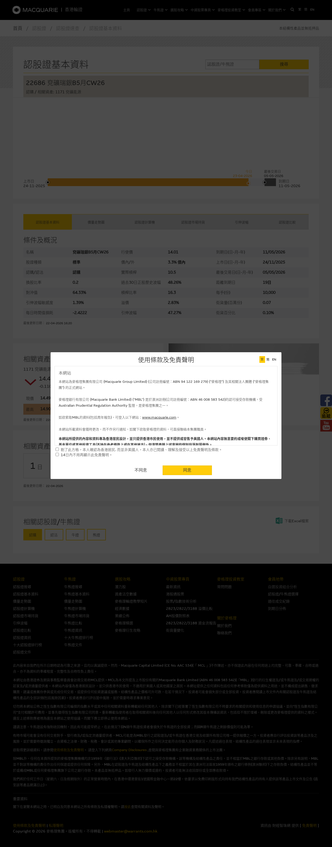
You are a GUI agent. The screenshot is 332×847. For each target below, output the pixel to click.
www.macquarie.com (159, 417)
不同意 (141, 470)
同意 (187, 470)
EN (274, 359)
